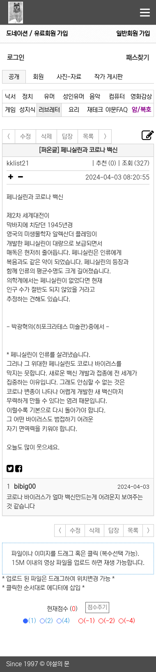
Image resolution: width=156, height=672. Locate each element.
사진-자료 (69, 76)
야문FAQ (117, 109)
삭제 (46, 136)
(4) (62, 620)
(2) (45, 620)
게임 (10, 109)
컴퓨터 (117, 96)
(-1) (85, 620)
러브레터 (49, 109)
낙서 (10, 96)
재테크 (95, 109)
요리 (74, 109)
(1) (28, 620)
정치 (27, 96)
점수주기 (97, 607)
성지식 (27, 109)
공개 (14, 76)
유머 (49, 96)
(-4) (125, 620)
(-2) (105, 620)
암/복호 (141, 109)
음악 (95, 96)
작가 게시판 (108, 76)
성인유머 (73, 96)
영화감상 (141, 96)
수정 (25, 136)
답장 (67, 136)
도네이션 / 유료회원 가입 (37, 33)
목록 (88, 136)
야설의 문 (57, 663)
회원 (38, 76)
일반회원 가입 (133, 33)
